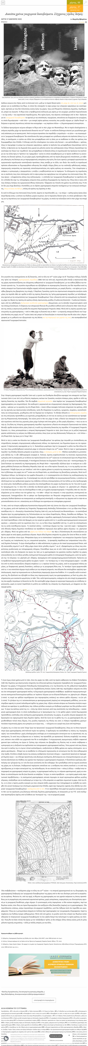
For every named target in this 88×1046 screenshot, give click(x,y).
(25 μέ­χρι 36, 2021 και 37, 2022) (72, 103)
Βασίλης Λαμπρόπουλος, (23, 992)
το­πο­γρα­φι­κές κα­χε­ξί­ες (78, 413)
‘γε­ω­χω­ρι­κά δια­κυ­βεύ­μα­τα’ (15, 118)
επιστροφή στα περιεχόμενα (44, 1000)
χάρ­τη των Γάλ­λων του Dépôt (40, 532)
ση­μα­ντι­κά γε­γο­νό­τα (45, 401)
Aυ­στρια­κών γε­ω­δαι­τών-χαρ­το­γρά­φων (34, 303)
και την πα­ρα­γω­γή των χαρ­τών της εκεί (57, 317)
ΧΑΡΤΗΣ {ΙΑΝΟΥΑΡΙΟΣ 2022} (11, 19)
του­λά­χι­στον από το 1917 (36, 789)
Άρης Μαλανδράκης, (23, 994)
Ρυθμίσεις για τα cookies (56, 1040)
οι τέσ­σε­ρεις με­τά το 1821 (53, 452)
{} (4, 22)
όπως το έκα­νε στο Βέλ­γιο (13, 189)
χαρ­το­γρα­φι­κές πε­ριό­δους (28, 280)
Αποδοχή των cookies (56, 1036)
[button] (6, 1038)
